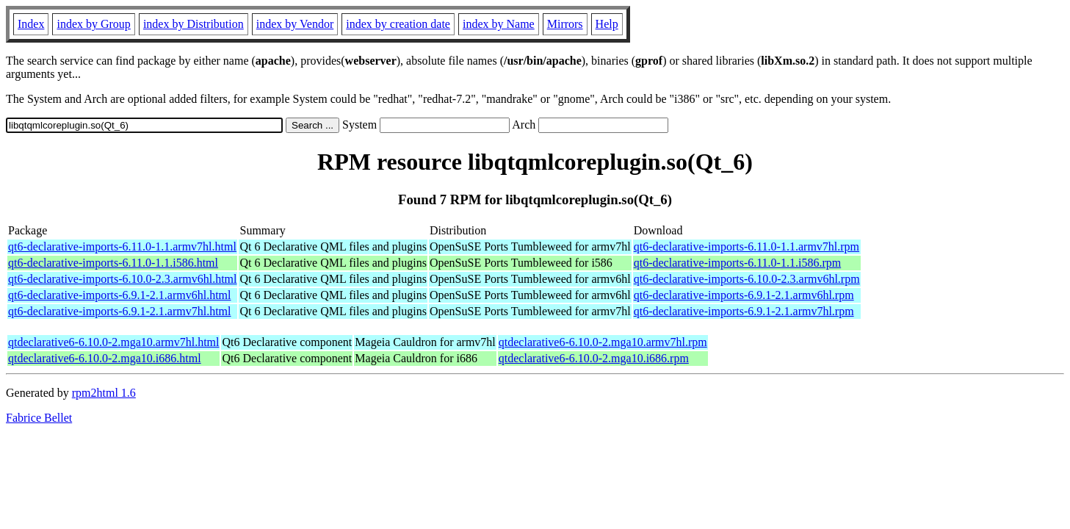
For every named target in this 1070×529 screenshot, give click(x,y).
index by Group (93, 24)
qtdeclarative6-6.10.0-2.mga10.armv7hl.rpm (603, 342)
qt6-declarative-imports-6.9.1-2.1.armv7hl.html (119, 311)
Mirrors (565, 24)
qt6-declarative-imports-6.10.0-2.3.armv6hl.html (122, 279)
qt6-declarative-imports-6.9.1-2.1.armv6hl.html (119, 295)
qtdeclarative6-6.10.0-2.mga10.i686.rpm (594, 358)
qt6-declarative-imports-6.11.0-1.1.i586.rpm (737, 262)
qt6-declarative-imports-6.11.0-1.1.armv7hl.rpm (746, 246)
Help (607, 24)
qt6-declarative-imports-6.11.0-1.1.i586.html (113, 262)
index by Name (499, 24)
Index (31, 24)
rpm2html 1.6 (104, 392)
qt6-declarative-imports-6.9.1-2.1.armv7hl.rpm (744, 311)
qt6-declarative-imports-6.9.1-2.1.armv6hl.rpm (744, 295)
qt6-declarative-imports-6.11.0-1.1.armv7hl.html (122, 246)
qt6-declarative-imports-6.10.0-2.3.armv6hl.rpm (747, 279)
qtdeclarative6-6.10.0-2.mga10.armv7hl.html (113, 342)
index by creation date (398, 24)
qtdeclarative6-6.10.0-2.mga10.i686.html (104, 358)
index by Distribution (193, 24)
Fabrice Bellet (39, 417)
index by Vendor (294, 24)
